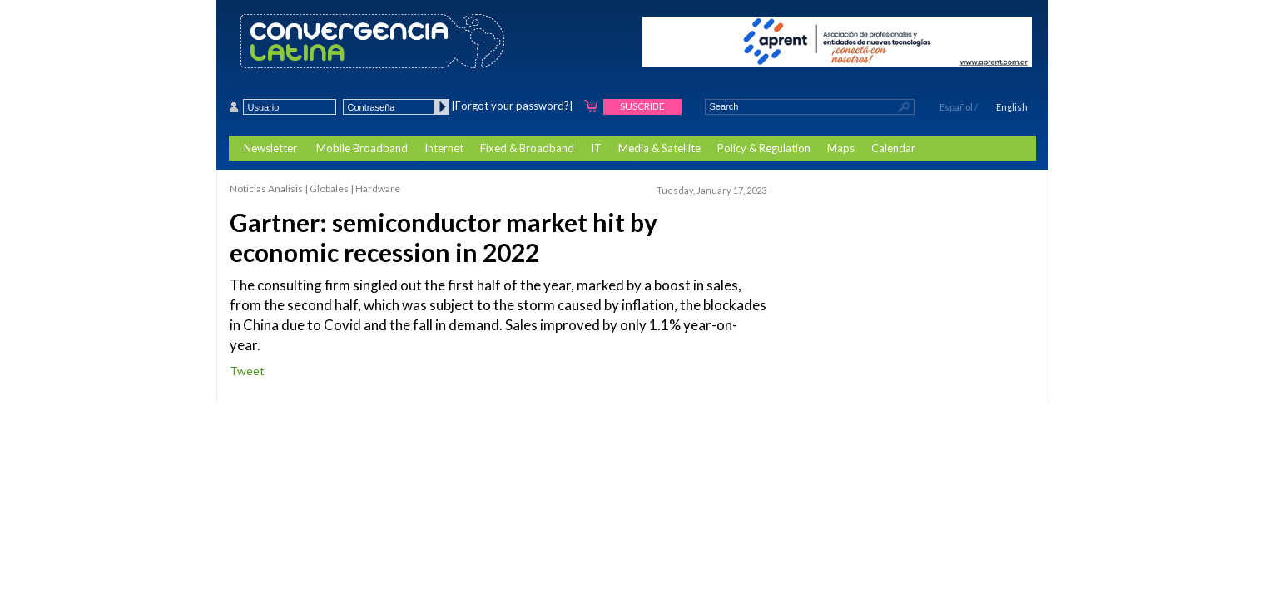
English (1012, 106)
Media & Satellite (659, 148)
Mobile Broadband (362, 148)
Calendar (893, 148)
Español (956, 106)
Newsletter (270, 148)
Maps (841, 148)
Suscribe (642, 106)
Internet (443, 148)
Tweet (247, 371)
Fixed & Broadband (527, 148)
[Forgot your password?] (512, 105)
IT (596, 148)
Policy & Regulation (763, 148)
